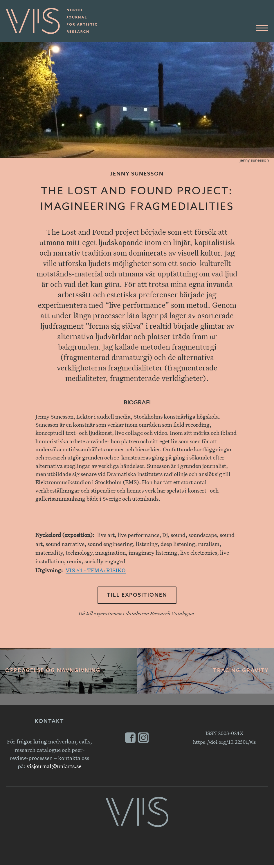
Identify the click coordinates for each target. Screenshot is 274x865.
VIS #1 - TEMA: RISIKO (96, 570)
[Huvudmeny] (262, 28)
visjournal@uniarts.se (54, 766)
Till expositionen (137, 595)
